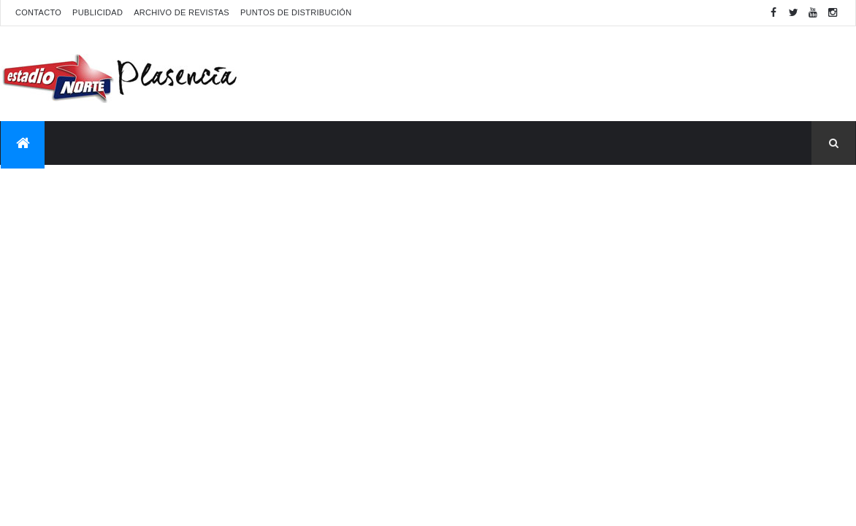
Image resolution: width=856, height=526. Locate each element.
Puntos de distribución (295, 12)
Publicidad (97, 12)
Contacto (38, 12)
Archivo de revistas (181, 12)
